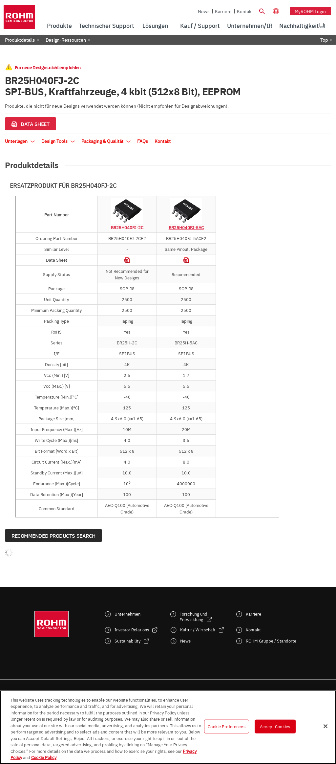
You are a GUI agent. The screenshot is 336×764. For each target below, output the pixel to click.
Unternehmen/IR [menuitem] (250, 25)
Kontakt (245, 11)
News (204, 11)
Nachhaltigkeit (299, 25)
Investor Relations (132, 629)
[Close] (325, 726)
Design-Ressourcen (66, 39)
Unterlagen (20, 140)
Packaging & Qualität (106, 140)
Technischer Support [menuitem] (106, 25)
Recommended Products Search (53, 535)
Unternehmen (127, 614)
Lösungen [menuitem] (155, 25)
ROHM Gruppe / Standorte (271, 641)
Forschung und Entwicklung (193, 616)
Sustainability (127, 641)
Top (324, 39)
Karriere (223, 11)
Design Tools (58, 140)
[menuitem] (299, 25)
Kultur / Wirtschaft (198, 629)
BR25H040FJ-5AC (186, 227)
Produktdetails (20, 39)
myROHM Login (310, 11)
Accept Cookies (275, 726)
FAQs (142, 141)
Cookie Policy (43, 757)
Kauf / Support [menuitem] (200, 25)
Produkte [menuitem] (59, 25)
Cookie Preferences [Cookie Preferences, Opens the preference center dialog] (226, 726)
